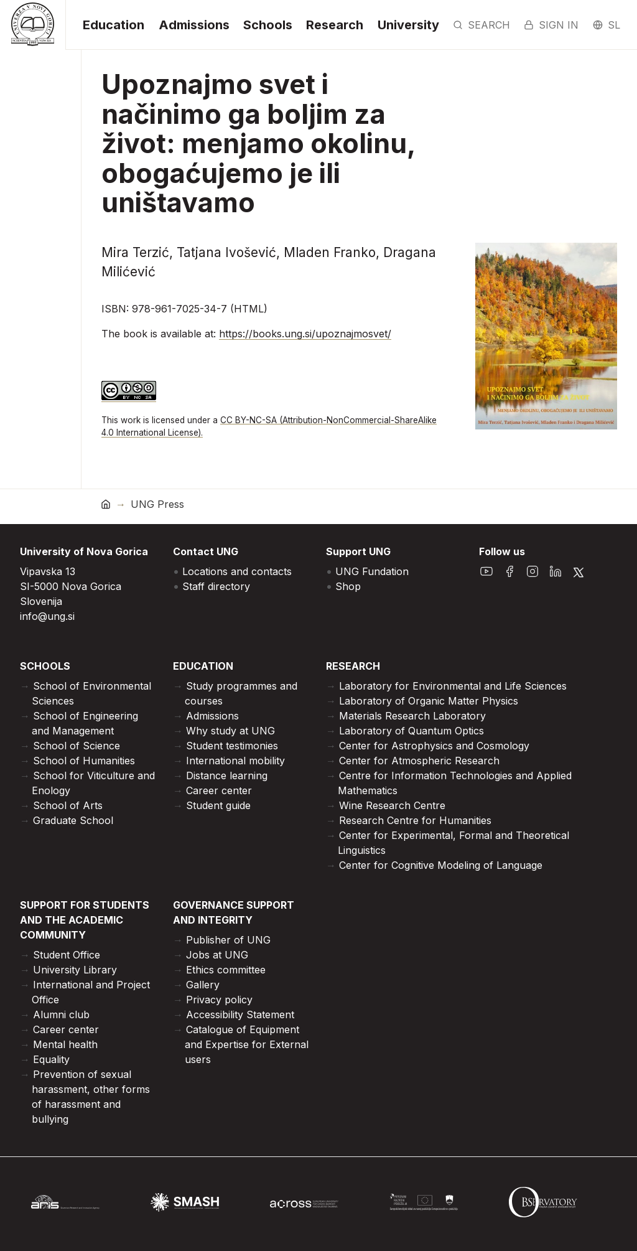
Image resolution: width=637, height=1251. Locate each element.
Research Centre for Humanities (415, 820)
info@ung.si (47, 616)
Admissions (194, 24)
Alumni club (61, 1014)
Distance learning (226, 775)
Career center (219, 790)
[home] (106, 504)
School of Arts (68, 805)
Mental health (65, 1044)
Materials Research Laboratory (412, 716)
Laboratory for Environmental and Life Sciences (453, 686)
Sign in (551, 25)
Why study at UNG (230, 730)
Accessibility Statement (240, 1014)
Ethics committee (226, 969)
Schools (267, 24)
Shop (348, 586)
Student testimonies (232, 745)
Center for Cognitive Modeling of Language (440, 865)
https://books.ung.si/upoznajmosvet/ (305, 333)
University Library (75, 969)
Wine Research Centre (392, 805)
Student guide (218, 805)
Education (113, 24)
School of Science (76, 745)
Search (481, 25)
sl (606, 25)
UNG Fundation (372, 571)
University (408, 24)
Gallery (203, 984)
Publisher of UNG (228, 940)
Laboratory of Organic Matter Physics (428, 701)
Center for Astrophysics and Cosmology (434, 745)
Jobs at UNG (217, 955)
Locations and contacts (237, 571)
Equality (51, 1059)
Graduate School (73, 820)
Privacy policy (219, 999)
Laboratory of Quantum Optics (411, 730)
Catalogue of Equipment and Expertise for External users (247, 1044)
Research (334, 24)
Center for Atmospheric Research (419, 760)
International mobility (235, 760)
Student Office (66, 955)
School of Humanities (84, 760)
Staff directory (216, 586)
